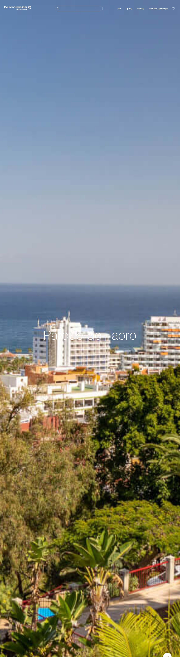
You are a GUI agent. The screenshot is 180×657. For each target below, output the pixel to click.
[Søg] (79, 8)
